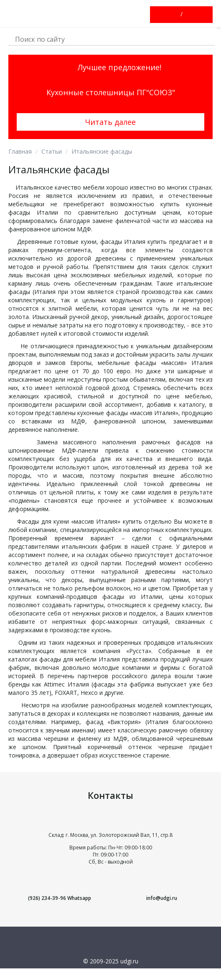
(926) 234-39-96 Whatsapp (59, 898)
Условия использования (110, 972)
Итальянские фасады (101, 151)
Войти (174, 14)
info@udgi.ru (161, 898)
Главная (20, 151)
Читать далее (110, 122)
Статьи (51, 151)
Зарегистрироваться (188, 14)
